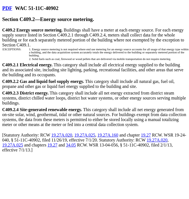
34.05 (71, 145)
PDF (7, 8)
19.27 (146, 135)
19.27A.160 (107, 135)
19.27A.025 (84, 135)
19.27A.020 (61, 135)
